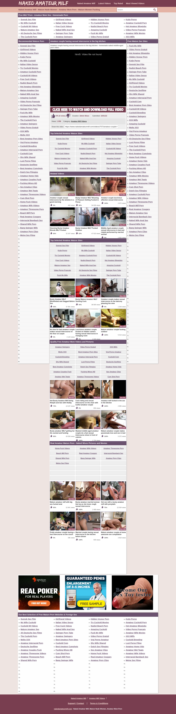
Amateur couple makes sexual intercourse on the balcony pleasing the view (113, 334)
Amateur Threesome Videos (33, 194)
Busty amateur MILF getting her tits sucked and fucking (62, 464)
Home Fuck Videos (28, 202)
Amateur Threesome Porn (32, 209)
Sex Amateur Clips (28, 187)
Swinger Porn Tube (64, 33)
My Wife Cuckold (28, 23)
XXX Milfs (130, 37)
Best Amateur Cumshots (31, 168)
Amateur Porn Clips (29, 231)
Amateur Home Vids (29, 176)
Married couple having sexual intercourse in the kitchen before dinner (87, 567)
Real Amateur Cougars (30, 217)
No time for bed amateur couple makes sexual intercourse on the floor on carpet (62, 364)
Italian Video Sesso (64, 23)
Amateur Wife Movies (135, 33)
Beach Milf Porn (27, 213)
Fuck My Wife (97, 33)
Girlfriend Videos (63, 19)
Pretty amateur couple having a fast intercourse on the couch (62, 566)
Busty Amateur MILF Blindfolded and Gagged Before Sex (62, 334)
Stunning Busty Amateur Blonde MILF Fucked (59, 261)
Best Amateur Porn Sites (31, 139)
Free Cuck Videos (64, 26)
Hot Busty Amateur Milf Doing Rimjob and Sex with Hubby (61, 434)
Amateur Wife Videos (29, 205)
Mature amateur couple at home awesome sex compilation (113, 566)
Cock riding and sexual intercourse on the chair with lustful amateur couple (86, 435)
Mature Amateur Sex (30, 30)
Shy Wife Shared (27, 157)
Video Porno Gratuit (100, 37)
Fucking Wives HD (28, 183)
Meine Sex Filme (27, 235)
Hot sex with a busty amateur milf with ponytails (112, 535)
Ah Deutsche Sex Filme (31, 33)
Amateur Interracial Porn (31, 150)
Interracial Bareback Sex (31, 220)
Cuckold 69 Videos (29, 26)
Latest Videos (104, 3)
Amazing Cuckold (99, 30)
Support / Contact (76, 703)
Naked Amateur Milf (86, 3)
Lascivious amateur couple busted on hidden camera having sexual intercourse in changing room (86, 365)
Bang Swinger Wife (29, 228)
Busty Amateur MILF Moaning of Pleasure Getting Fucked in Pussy (87, 232)
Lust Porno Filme (28, 161)
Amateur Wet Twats (29, 191)
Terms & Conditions (99, 703)
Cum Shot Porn (27, 198)
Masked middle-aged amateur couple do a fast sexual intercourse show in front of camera (87, 466)
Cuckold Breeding (28, 146)
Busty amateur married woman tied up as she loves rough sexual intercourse (87, 536)
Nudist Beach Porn (99, 26)
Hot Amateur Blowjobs (136, 26)
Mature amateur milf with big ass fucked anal (61, 535)
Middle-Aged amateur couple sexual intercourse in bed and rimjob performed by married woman (112, 263)
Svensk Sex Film (28, 19)
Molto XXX (25, 135)
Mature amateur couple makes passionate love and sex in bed (113, 464)
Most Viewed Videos (135, 3)
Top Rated (118, 3)
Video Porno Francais (136, 30)
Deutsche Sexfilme (28, 165)
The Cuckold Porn (29, 37)
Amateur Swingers (64, 37)
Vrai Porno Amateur (29, 142)
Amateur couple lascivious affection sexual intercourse (112, 231)
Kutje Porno (131, 19)
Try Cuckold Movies (100, 23)
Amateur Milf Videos (79, 121)
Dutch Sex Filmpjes (29, 172)
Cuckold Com (26, 153)
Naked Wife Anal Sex (65, 30)
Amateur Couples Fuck (30, 179)
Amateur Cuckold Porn (136, 23)
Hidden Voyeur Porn (100, 19)
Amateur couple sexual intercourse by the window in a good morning (62, 232)
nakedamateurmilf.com (63, 709)
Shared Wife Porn (28, 224)
